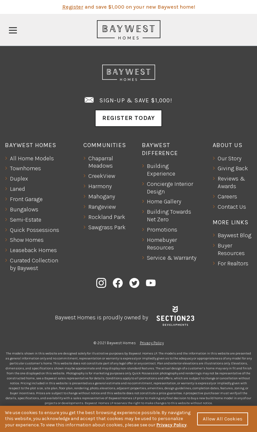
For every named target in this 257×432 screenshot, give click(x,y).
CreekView (101, 176)
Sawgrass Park (107, 227)
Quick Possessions (34, 230)
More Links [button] (231, 222)
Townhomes (25, 168)
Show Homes (27, 240)
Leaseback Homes (33, 250)
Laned (17, 189)
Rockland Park (106, 217)
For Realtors (233, 263)
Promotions (162, 229)
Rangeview (102, 206)
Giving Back (233, 168)
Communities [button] (104, 145)
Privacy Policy (152, 343)
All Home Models (32, 158)
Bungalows (24, 209)
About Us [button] (228, 145)
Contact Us (232, 206)
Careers (227, 196)
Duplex (19, 178)
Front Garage (26, 199)
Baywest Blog (234, 235)
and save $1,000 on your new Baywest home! (128, 7)
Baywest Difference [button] (160, 148)
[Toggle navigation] (13, 30)
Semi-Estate (25, 219)
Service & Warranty (171, 257)
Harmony (100, 186)
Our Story (229, 158)
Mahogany (101, 196)
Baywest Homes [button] (31, 145)
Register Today (128, 118)
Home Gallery (164, 201)
